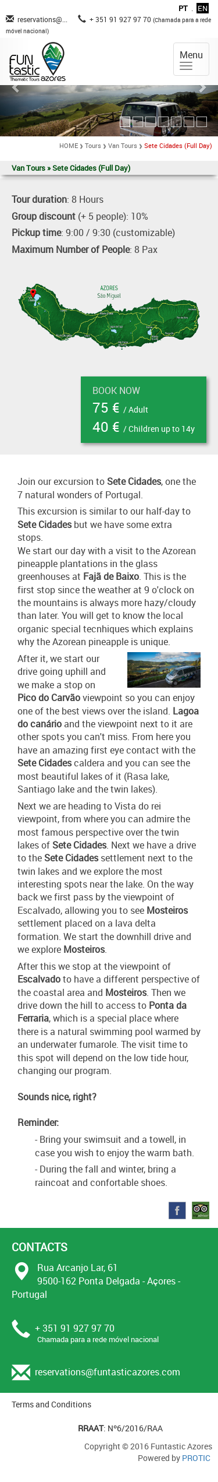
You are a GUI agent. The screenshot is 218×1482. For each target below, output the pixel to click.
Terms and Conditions (51, 1404)
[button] (16, 87)
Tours (93, 145)
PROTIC (196, 1457)
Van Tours (122, 145)
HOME (68, 145)
